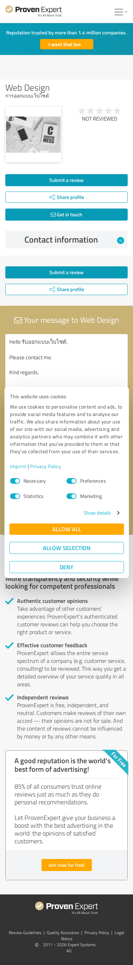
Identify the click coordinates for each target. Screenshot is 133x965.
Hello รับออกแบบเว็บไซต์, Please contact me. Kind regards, (66, 374)
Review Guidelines (25, 933)
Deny (66, 567)
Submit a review (66, 180)
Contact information (74, 239)
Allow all (66, 529)
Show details (97, 512)
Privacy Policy (45, 466)
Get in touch (66, 214)
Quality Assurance (63, 933)
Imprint (18, 466)
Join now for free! (67, 864)
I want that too (65, 44)
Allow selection (66, 548)
